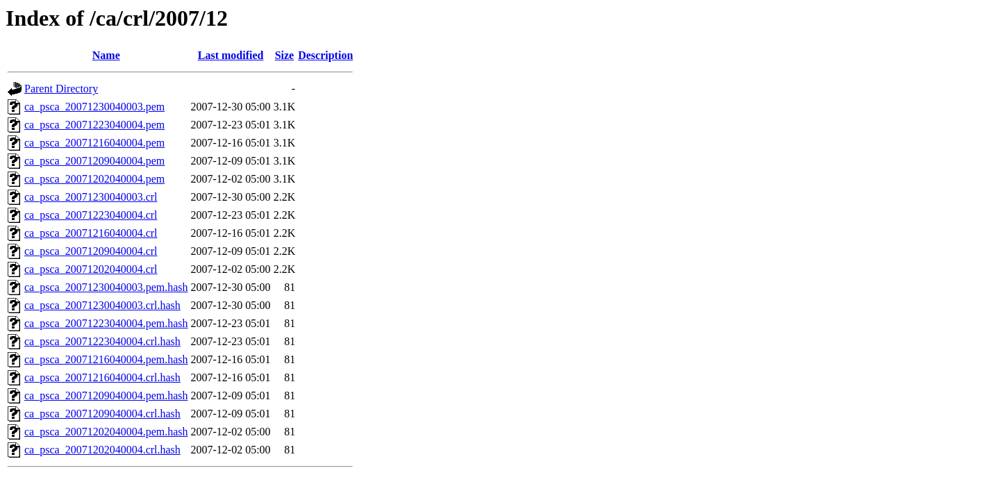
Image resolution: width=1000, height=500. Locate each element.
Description (325, 55)
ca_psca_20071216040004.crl (91, 233)
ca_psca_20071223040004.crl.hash (102, 341)
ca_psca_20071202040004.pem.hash (106, 432)
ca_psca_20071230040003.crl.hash (102, 305)
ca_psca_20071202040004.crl (91, 269)
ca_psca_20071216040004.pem (94, 143)
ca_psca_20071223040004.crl (91, 215)
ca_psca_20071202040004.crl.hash (102, 450)
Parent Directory (61, 88)
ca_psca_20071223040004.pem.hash (106, 323)
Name (106, 55)
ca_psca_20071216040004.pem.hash (106, 359)
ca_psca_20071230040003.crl (91, 197)
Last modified (231, 55)
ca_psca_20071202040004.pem (94, 179)
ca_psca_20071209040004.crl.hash (102, 413)
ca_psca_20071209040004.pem (94, 161)
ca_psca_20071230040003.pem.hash (106, 287)
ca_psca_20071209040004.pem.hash (106, 395)
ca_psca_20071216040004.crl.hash (102, 377)
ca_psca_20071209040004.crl (91, 251)
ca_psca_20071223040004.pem (94, 125)
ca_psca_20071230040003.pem (94, 106)
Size (284, 55)
